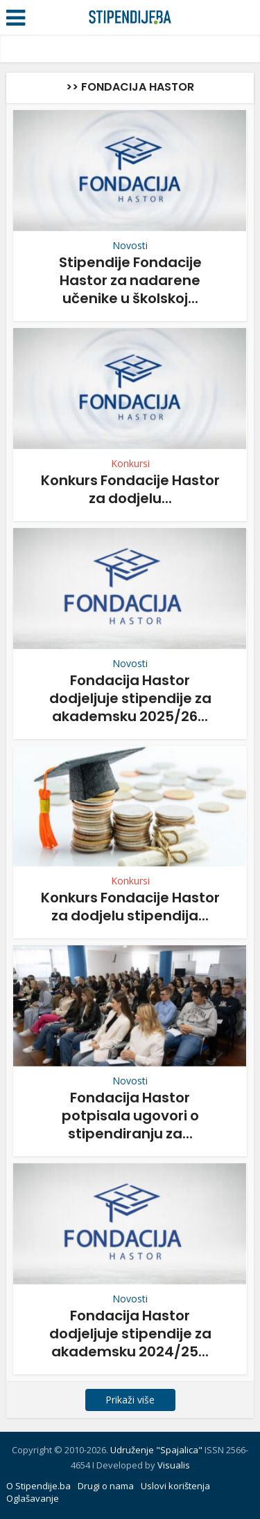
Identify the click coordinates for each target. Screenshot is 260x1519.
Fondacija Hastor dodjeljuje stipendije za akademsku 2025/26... (130, 698)
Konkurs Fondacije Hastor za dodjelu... (130, 489)
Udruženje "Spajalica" (156, 1450)
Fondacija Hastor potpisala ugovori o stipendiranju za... (130, 1115)
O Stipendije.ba (38, 1486)
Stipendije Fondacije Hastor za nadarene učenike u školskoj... (130, 280)
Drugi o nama (106, 1486)
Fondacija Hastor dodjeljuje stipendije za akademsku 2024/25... (130, 1333)
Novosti (130, 246)
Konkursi (130, 464)
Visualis (173, 1465)
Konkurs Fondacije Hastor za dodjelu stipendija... (130, 906)
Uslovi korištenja (175, 1486)
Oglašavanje (32, 1498)
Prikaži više (130, 1399)
